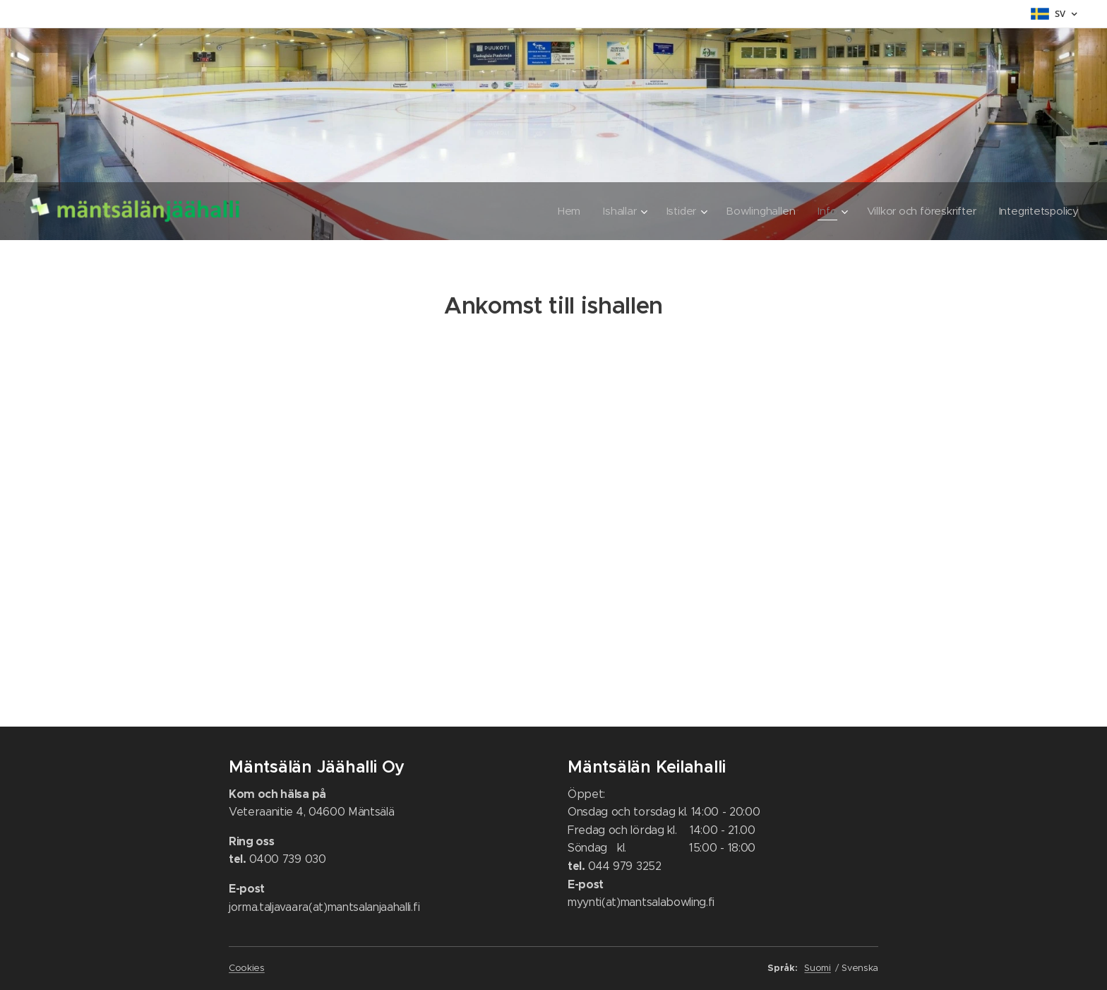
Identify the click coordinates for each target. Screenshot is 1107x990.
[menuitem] (562, 211)
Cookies (247, 968)
